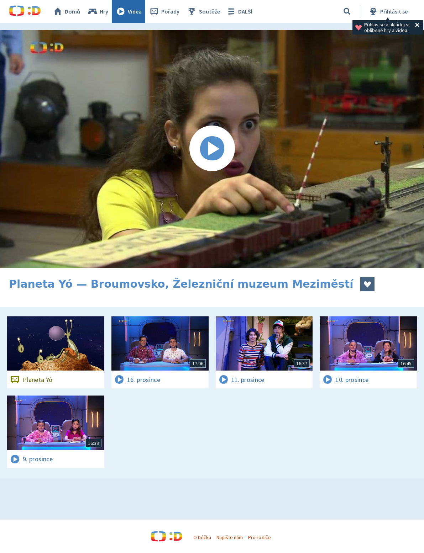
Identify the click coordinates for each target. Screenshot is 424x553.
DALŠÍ (239, 11)
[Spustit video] (212, 149)
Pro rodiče (259, 537)
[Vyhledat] (347, 11)
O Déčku (202, 537)
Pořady (164, 11)
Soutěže (203, 11)
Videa (128, 11)
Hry (97, 11)
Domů (66, 11)
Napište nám (229, 537)
